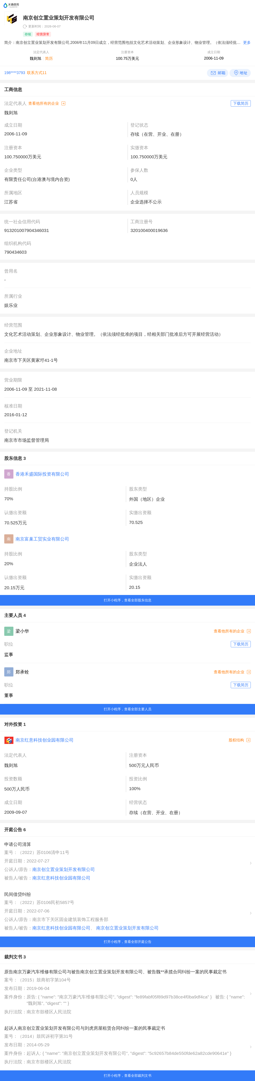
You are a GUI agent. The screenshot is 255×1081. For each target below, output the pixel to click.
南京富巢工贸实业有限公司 (42, 538)
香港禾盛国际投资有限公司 (42, 474)
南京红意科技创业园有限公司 (45, 740)
